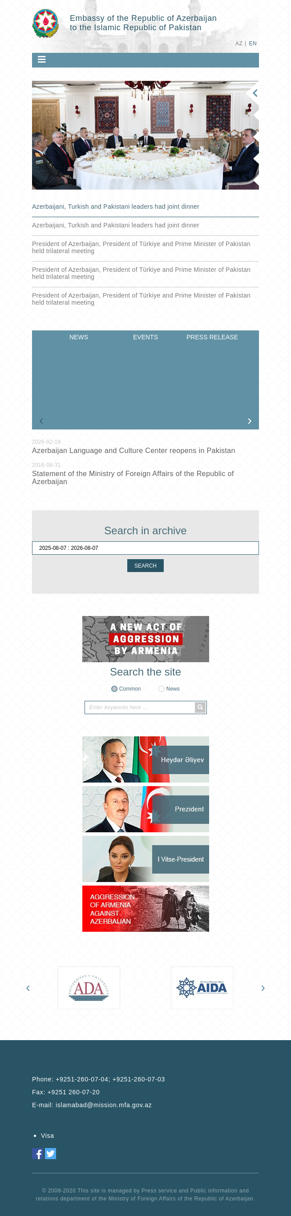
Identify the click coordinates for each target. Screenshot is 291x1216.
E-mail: (92, 1105)
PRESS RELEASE (212, 337)
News (173, 689)
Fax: (66, 1092)
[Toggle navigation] (42, 59)
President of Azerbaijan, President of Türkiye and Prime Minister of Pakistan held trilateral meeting (141, 247)
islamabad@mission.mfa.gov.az (104, 1105)
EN (253, 43)
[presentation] (41, 420)
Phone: (98, 1079)
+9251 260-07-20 (74, 1092)
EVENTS (145, 337)
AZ (238, 43)
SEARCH (145, 566)
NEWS (78, 337)
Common (130, 689)
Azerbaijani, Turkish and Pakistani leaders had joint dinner (115, 206)
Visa (47, 1135)
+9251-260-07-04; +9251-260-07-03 (110, 1079)
